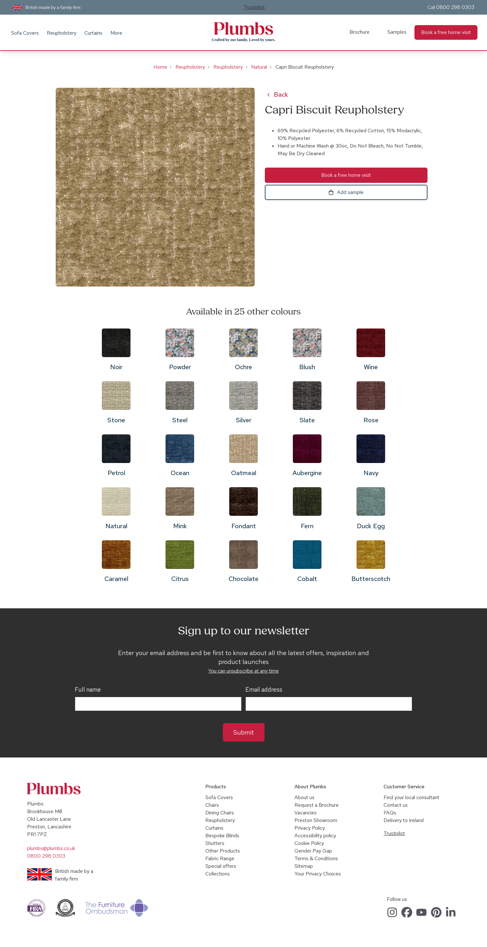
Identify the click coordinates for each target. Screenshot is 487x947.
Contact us (396, 805)
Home (160, 67)
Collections (217, 873)
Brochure (359, 32)
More (116, 33)
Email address (263, 690)
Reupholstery (61, 33)
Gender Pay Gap (313, 850)
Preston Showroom (315, 820)
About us (304, 797)
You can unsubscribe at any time (243, 670)
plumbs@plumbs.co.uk (51, 848)
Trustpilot (254, 7)
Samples (396, 32)
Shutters (214, 843)
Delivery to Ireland (404, 820)
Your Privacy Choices (317, 873)
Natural (259, 67)
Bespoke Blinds (222, 835)
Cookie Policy (309, 843)
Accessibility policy (315, 835)
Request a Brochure (316, 805)
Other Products (222, 850)
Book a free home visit (446, 32)
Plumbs (243, 28)
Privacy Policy (309, 828)
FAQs (390, 812)
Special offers (220, 866)
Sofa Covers (25, 33)
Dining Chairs (219, 812)
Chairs (212, 805)
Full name (88, 690)
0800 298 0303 (455, 7)
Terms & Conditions (316, 858)
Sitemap (303, 866)
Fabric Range (219, 858)
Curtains (93, 33)
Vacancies (305, 812)
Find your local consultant (411, 797)
